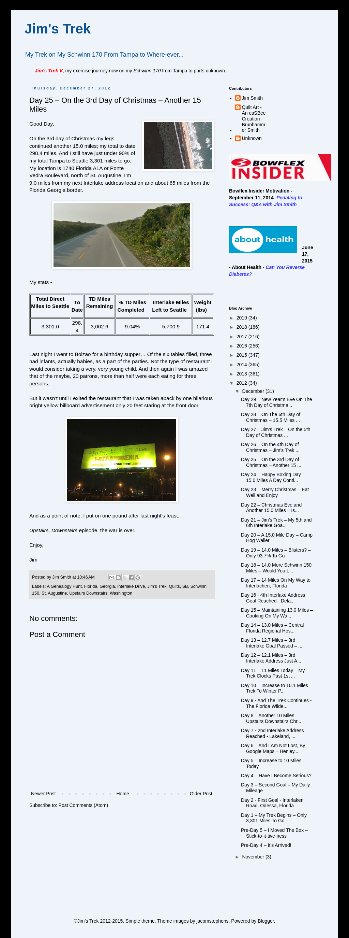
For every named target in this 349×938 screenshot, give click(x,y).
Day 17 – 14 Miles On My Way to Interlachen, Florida (275, 582)
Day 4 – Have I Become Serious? (276, 775)
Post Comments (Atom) (83, 805)
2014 (242, 364)
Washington (121, 593)
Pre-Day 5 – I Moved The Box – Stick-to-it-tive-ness (274, 833)
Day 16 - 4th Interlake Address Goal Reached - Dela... (273, 597)
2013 (242, 373)
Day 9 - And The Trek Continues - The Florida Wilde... (276, 703)
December (253, 391)
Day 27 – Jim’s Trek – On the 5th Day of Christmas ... (275, 432)
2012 (242, 383)
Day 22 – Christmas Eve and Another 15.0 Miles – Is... (271, 507)
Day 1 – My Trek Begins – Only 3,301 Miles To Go (274, 818)
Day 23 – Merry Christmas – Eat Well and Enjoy (275, 492)
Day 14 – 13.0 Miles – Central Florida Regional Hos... (272, 628)
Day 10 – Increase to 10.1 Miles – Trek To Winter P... (276, 688)
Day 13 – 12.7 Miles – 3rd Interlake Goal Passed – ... (271, 643)
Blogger (266, 921)
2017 (242, 336)
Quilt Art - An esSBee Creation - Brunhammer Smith (254, 118)
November (253, 856)
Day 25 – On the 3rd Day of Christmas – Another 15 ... (271, 462)
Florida (90, 586)
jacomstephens (212, 921)
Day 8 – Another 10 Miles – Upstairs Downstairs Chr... (271, 718)
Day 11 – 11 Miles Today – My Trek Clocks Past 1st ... (273, 673)
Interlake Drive (131, 586)
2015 (242, 355)
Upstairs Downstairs (88, 593)
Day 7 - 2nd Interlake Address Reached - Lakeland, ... (272, 733)
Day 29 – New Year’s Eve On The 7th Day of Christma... (276, 402)
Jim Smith (252, 98)
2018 (242, 327)
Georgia (107, 586)
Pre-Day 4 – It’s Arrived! (266, 845)
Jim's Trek (58, 28)
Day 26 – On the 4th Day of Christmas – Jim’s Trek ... (270, 447)
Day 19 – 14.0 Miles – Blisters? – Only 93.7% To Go (276, 552)
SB (185, 586)
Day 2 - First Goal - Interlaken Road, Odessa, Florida (272, 803)
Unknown (252, 138)
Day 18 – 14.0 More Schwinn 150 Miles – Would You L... (276, 567)
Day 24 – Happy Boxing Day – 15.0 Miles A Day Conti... (273, 477)
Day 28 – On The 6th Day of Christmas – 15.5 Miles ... (270, 417)
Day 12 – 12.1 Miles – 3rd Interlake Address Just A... (271, 658)
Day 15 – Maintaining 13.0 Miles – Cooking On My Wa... (277, 613)
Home (122, 793)
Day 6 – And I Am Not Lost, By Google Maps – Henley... (273, 748)
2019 (242, 318)
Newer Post (43, 793)
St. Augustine (54, 593)
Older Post (201, 793)
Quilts (174, 586)
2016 (242, 346)
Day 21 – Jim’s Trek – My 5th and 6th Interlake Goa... (276, 522)
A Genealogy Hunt (64, 586)
